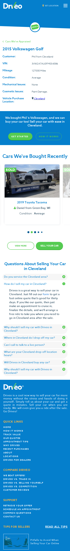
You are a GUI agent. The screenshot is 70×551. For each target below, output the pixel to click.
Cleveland (38, 98)
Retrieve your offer (17, 505)
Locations (10, 456)
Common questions (17, 513)
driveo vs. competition (20, 486)
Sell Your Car (49, 246)
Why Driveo (11, 445)
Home (7, 427)
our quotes (11, 438)
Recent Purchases (16, 449)
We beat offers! (14, 475)
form (46, 294)
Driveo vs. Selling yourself (23, 482)
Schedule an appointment (22, 509)
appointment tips (15, 441)
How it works (13, 430)
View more (21, 245)
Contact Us (11, 516)
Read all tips (56, 527)
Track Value (12, 434)
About (7, 452)
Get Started (19, 136)
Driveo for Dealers (17, 460)
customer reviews (16, 490)
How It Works (49, 136)
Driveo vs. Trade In (17, 479)
